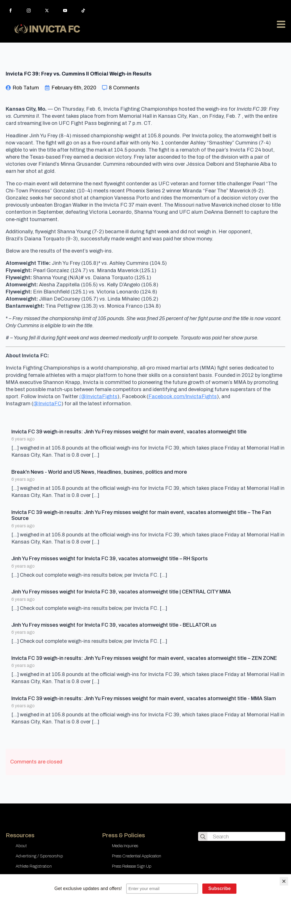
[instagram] (29, 10)
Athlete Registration (34, 866)
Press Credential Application (136, 856)
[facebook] (10, 10)
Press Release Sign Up (131, 866)
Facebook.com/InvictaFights (182, 396)
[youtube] (65, 10)
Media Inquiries (125, 845)
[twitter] (47, 10)
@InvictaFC (47, 403)
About (21, 845)
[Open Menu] (281, 24)
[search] (202, 836)
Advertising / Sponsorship (39, 856)
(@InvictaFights (98, 396)
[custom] (83, 10)
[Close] (284, 881)
